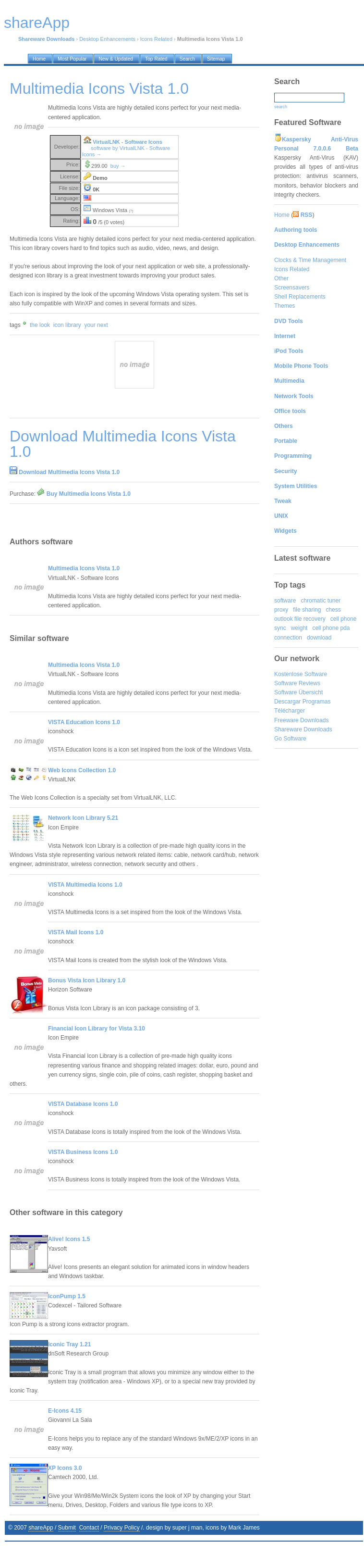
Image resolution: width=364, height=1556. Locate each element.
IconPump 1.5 (66, 1296)
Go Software (290, 738)
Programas (317, 701)
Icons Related (156, 39)
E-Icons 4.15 (65, 1410)
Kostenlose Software (300, 674)
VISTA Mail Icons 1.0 (75, 932)
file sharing (307, 609)
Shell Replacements (300, 296)
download (319, 637)
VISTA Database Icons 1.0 (83, 1104)
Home (282, 215)
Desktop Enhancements (107, 39)
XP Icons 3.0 (65, 1468)
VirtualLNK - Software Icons (127, 142)
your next (96, 325)
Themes (284, 305)
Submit (67, 1527)
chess (333, 609)
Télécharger (289, 710)
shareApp (40, 1527)
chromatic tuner (320, 600)
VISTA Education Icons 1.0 (84, 722)
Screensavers (291, 287)
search (280, 106)
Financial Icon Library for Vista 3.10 (96, 1028)
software (285, 600)
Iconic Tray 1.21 (69, 1344)
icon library (67, 325)
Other (281, 278)
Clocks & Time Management (310, 260)
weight (299, 628)
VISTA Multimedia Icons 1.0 (85, 884)
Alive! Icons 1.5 (69, 1239)
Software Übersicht (298, 692)
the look (40, 325)
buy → (118, 166)
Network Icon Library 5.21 (83, 818)
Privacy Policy (122, 1527)
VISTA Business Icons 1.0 (83, 1152)
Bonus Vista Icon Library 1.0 (86, 980)
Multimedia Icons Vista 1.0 (84, 568)
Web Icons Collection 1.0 (82, 770)
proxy (281, 609)
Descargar (287, 701)
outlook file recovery (300, 618)
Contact (89, 1527)
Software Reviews (297, 683)
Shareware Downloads (303, 729)
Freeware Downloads (301, 720)
